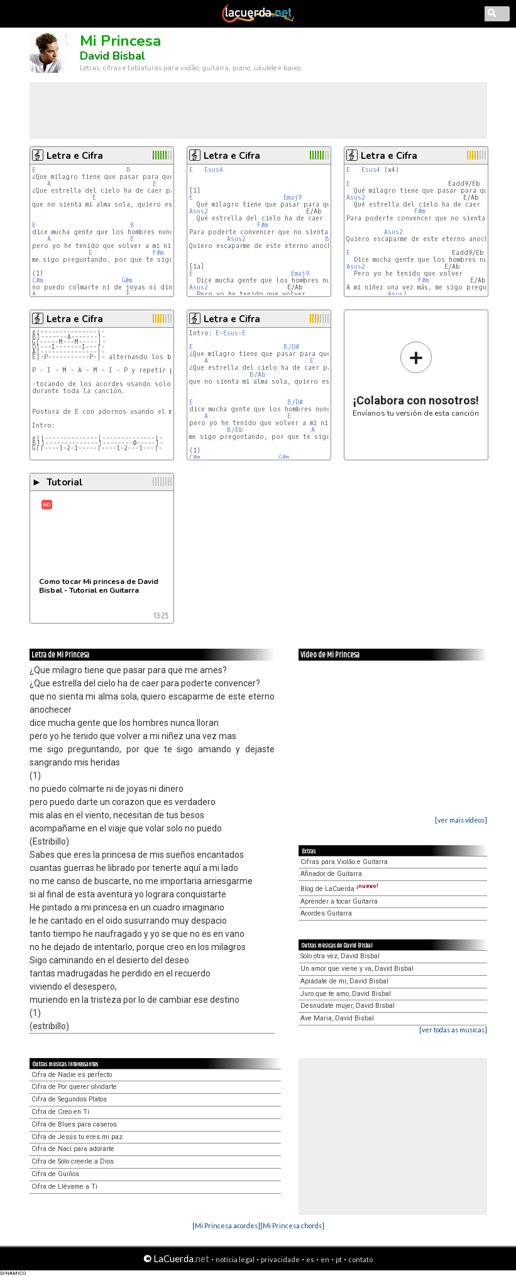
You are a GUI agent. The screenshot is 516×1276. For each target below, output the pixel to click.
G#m (127, 280)
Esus (230, 333)
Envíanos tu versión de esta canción (416, 379)
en (325, 1259)
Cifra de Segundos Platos (69, 1099)
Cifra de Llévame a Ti (64, 1186)
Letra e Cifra (75, 155)
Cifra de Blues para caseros (74, 1124)
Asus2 (198, 211)
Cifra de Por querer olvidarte (74, 1087)
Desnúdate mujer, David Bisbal (347, 1006)
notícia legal (235, 1259)
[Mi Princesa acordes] (226, 1225)
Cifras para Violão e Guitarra (344, 862)
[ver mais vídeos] (461, 820)
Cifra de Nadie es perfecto (71, 1075)
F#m (158, 253)
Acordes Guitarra (326, 913)
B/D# (291, 347)
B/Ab (258, 374)
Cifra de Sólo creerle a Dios (72, 1161)
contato (360, 1259)
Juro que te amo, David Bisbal (345, 994)
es (310, 1259)
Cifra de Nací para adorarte (72, 1149)
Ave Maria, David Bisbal (337, 1018)
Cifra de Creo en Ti (60, 1112)
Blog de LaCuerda (339, 889)
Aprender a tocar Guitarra (339, 901)
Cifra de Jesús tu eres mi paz (77, 1137)
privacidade (280, 1259)
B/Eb (235, 430)
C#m (37, 280)
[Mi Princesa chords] (292, 1225)
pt (339, 1259)
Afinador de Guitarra (331, 874)
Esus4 (213, 170)
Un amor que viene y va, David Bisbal (357, 969)
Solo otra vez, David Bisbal (340, 956)
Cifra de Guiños (55, 1174)
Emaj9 (292, 197)
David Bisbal (112, 55)
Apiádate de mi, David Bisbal (344, 981)
